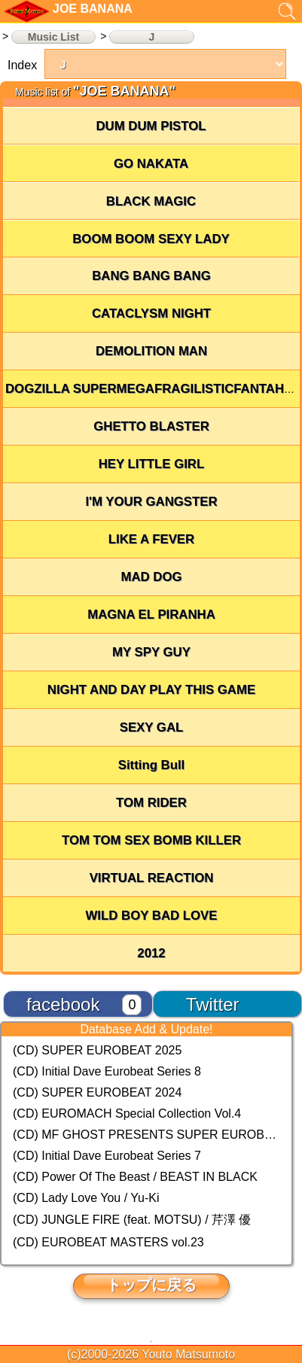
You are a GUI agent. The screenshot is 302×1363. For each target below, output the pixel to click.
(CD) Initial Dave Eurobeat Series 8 (107, 1071)
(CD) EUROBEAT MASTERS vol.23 (108, 1242)
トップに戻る (151, 1284)
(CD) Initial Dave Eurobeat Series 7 (107, 1155)
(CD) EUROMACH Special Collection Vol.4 (127, 1113)
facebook (62, 1004)
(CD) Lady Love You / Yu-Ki (86, 1197)
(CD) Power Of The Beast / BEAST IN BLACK (135, 1176)
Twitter (212, 1004)
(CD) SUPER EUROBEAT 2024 (97, 1092)
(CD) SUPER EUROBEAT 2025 (97, 1050)
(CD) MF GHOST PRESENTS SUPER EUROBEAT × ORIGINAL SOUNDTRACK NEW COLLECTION (146, 1134)
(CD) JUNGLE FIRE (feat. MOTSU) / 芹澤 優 (132, 1219)
